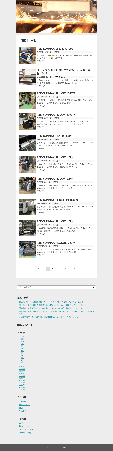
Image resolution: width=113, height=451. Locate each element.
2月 (22, 360)
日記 (65, 77)
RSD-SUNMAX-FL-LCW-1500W (56, 93)
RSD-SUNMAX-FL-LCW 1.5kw (55, 157)
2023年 (22, 369)
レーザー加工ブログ (34, 3)
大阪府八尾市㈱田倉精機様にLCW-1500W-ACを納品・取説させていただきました (51, 302)
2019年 (22, 378)
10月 (23, 341)
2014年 (22, 390)
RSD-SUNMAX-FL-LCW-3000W (56, 114)
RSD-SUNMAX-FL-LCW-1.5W (55, 178)
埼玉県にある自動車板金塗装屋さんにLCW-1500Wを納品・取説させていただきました (53, 305)
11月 (23, 339)
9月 (22, 344)
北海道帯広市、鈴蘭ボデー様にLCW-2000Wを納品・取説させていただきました (50, 317)
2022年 (22, 371)
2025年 (22, 337)
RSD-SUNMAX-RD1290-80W (54, 135)
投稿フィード (24, 426)
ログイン (22, 423)
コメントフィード (26, 429)
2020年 (22, 376)
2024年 (22, 366)
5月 (22, 353)
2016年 (22, 385)
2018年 (22, 380)
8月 (22, 346)
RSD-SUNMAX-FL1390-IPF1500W (57, 199)
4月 (22, 355)
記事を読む (41, 61)
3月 (22, 358)
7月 (22, 348)
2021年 (22, 373)
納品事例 (55, 52)
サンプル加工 (57, 77)
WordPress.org (25, 433)
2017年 (22, 383)
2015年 (22, 387)
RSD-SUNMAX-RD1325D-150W (56, 242)
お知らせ (22, 401)
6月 (22, 351)
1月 (22, 362)
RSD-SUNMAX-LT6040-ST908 (55, 48)
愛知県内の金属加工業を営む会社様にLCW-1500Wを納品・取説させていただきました (53, 308)
